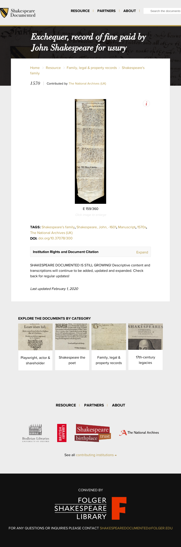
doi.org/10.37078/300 (55, 238)
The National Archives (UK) (87, 83)
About (129, 11)
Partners (106, 11)
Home (35, 68)
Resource (80, 11)
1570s (141, 227)
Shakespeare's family (58, 227)
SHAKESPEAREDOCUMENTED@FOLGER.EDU (136, 528)
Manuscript (126, 227)
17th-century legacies (145, 360)
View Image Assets (146, 103)
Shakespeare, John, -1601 (96, 227)
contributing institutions (95, 455)
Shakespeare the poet (72, 360)
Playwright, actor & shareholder (35, 360)
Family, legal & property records (92, 68)
